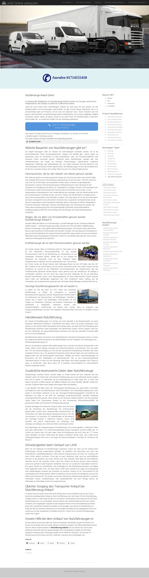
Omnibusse (111, 161)
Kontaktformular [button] (33, 142)
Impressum (75, 571)
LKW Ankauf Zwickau (110, 200)
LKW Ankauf (108, 184)
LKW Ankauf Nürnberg (114, 130)
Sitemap (82, 571)
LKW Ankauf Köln (113, 135)
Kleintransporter (112, 171)
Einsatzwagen (112, 166)
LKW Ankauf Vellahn (109, 187)
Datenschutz (67, 571)
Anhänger (110, 153)
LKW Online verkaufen (20, 3)
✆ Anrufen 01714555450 (69, 77)
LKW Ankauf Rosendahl (111, 210)
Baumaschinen (112, 169)
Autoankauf (67, 2)
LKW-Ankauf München (114, 117)
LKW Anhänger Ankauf (114, 119)
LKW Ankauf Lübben (109, 190)
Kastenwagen (111, 164)
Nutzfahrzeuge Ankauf (137, 2)
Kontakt (98, 2)
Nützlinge (110, 151)
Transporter (111, 158)
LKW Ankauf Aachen (110, 193)
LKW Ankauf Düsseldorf (115, 127)
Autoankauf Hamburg (114, 124)
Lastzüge (110, 156)
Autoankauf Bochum (114, 137)
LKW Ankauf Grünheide (110, 207)
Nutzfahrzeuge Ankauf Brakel (112, 251)
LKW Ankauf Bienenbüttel (111, 215)
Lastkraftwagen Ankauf (115, 2)
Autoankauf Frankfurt (114, 132)
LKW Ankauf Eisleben (110, 212)
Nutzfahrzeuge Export (114, 122)
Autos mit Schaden (84, 2)
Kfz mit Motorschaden (114, 140)
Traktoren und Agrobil (114, 174)
